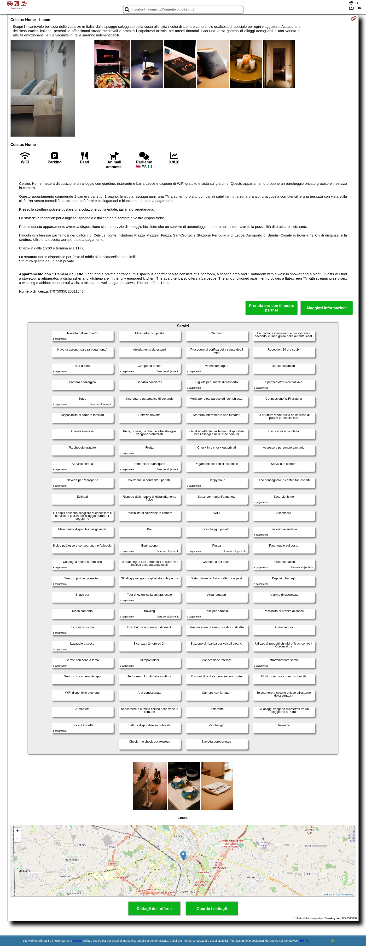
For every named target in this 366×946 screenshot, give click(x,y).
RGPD (304, 940)
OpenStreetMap (345, 894)
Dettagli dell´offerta (154, 909)
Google (77, 940)
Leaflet (327, 894)
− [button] (17, 838)
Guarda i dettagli (212, 909)
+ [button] (17, 831)
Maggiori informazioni (327, 308)
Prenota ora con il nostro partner (271, 308)
